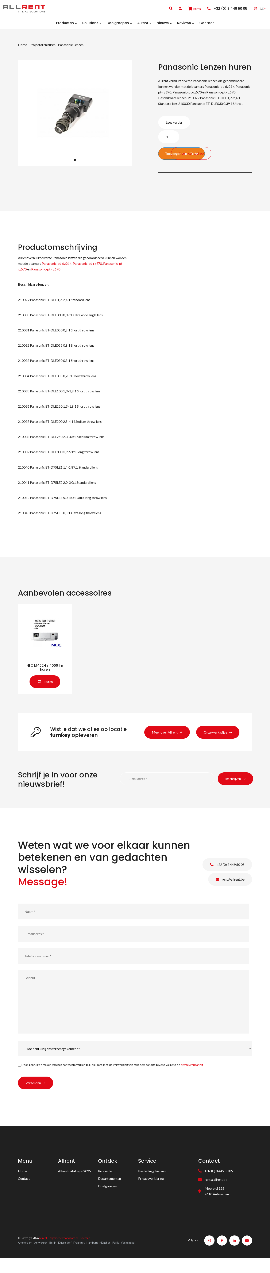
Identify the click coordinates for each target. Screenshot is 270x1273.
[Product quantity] (168, 141)
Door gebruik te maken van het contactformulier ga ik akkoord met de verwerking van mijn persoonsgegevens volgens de (112, 1077)
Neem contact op (233, 155)
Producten (105, 1183)
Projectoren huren (42, 49)
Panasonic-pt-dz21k (56, 268)
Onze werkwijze (215, 744)
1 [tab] (75, 165)
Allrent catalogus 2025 (74, 1183)
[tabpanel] (75, 118)
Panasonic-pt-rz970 (87, 268)
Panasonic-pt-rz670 (45, 274)
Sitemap (85, 1251)
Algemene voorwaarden (64, 1251)
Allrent (43, 1251)
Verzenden (33, 1095)
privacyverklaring (192, 1077)
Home (22, 49)
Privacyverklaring (151, 1191)
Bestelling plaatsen (152, 1183)
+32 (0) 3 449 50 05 (227, 877)
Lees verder (174, 127)
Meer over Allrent (165, 744)
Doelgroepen (107, 1198)
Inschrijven (233, 791)
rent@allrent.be (230, 891)
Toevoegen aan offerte (181, 158)
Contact (24, 1191)
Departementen (109, 1191)
